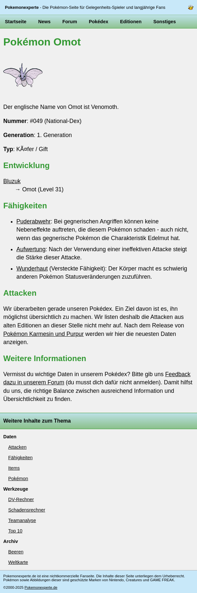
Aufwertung (31, 249)
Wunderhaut (32, 268)
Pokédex (98, 21)
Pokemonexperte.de (41, 587)
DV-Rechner (21, 499)
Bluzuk (12, 181)
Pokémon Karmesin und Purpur (43, 334)
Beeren (15, 551)
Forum (69, 21)
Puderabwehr (33, 221)
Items (14, 468)
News (44, 21)
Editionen (131, 21)
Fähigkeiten (20, 457)
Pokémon (18, 478)
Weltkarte (18, 562)
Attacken (17, 447)
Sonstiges (164, 21)
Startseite (16, 21)
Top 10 (15, 530)
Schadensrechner (26, 510)
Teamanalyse (22, 520)
